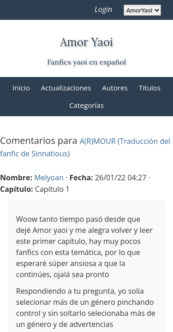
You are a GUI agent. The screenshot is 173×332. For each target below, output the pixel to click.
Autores (114, 87)
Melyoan (49, 177)
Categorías (86, 105)
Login (103, 9)
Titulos (150, 87)
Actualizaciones (66, 87)
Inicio (21, 87)
